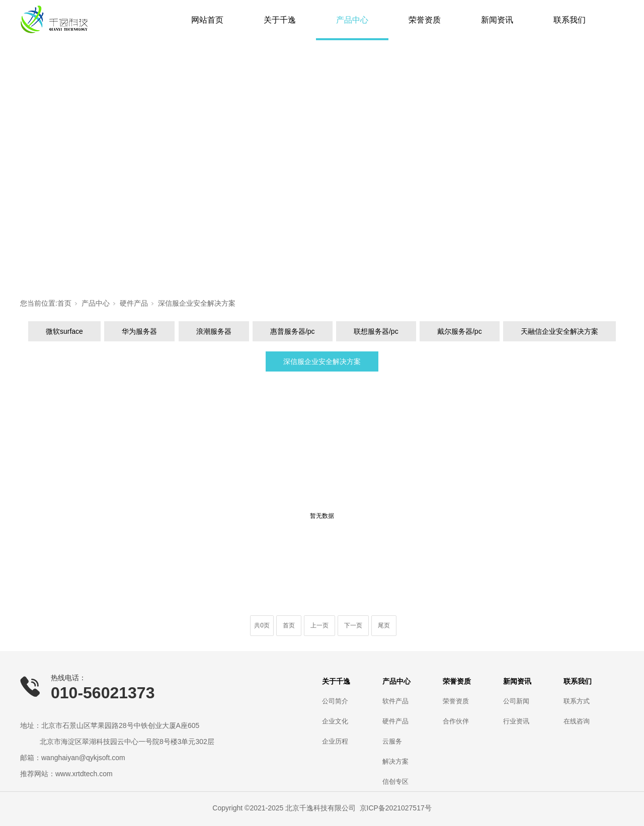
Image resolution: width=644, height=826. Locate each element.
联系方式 (577, 701)
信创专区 (395, 781)
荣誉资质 (425, 20)
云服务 (392, 741)
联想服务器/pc (376, 331)
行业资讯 (516, 721)
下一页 (353, 625)
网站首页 (207, 20)
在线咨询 (577, 721)
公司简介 (335, 701)
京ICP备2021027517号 (396, 808)
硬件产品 (134, 303)
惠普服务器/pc (292, 331)
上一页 (319, 625)
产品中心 (352, 20)
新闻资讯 (497, 20)
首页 (64, 303)
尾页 (384, 625)
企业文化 (335, 721)
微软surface (64, 331)
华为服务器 (139, 331)
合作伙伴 (456, 721)
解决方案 (395, 761)
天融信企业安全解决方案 (559, 331)
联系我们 (569, 20)
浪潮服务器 (213, 331)
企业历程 (335, 741)
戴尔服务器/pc (459, 331)
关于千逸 (280, 20)
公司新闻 (516, 701)
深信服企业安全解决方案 (196, 303)
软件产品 (395, 701)
